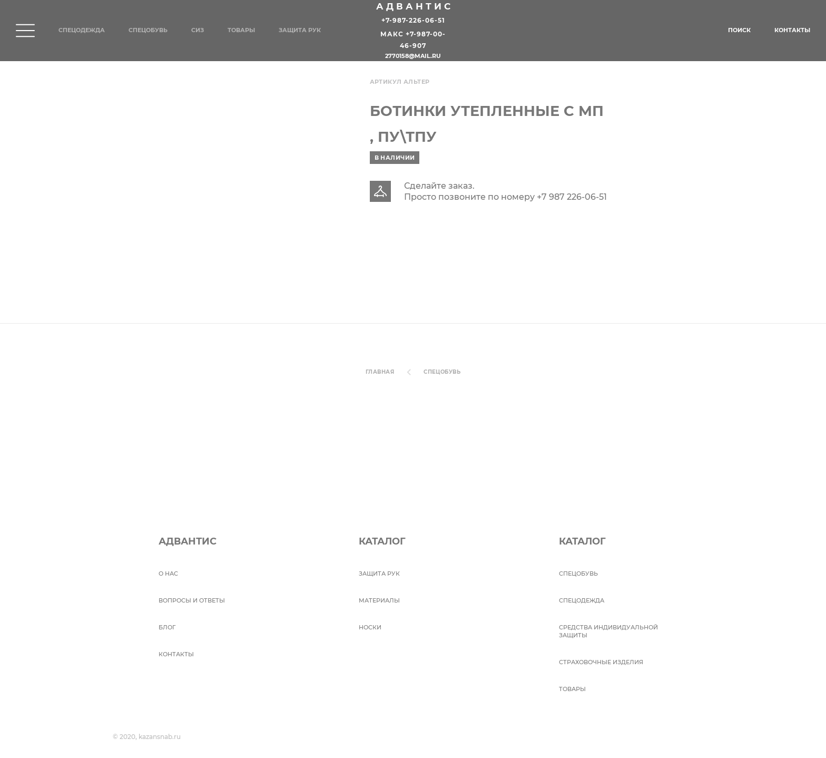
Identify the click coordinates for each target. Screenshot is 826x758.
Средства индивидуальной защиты (608, 631)
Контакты (792, 30)
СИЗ (197, 30)
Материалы (379, 600)
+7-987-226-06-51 (413, 20)
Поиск (739, 30)
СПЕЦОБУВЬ (442, 371)
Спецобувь (148, 30)
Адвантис (414, 6)
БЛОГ (167, 627)
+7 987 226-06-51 (572, 197)
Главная (380, 371)
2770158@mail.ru (413, 56)
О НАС (168, 573)
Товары (241, 30)
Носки (370, 627)
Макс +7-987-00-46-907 (413, 40)
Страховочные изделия (601, 662)
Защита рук (300, 30)
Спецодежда (81, 30)
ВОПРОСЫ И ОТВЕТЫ (192, 600)
